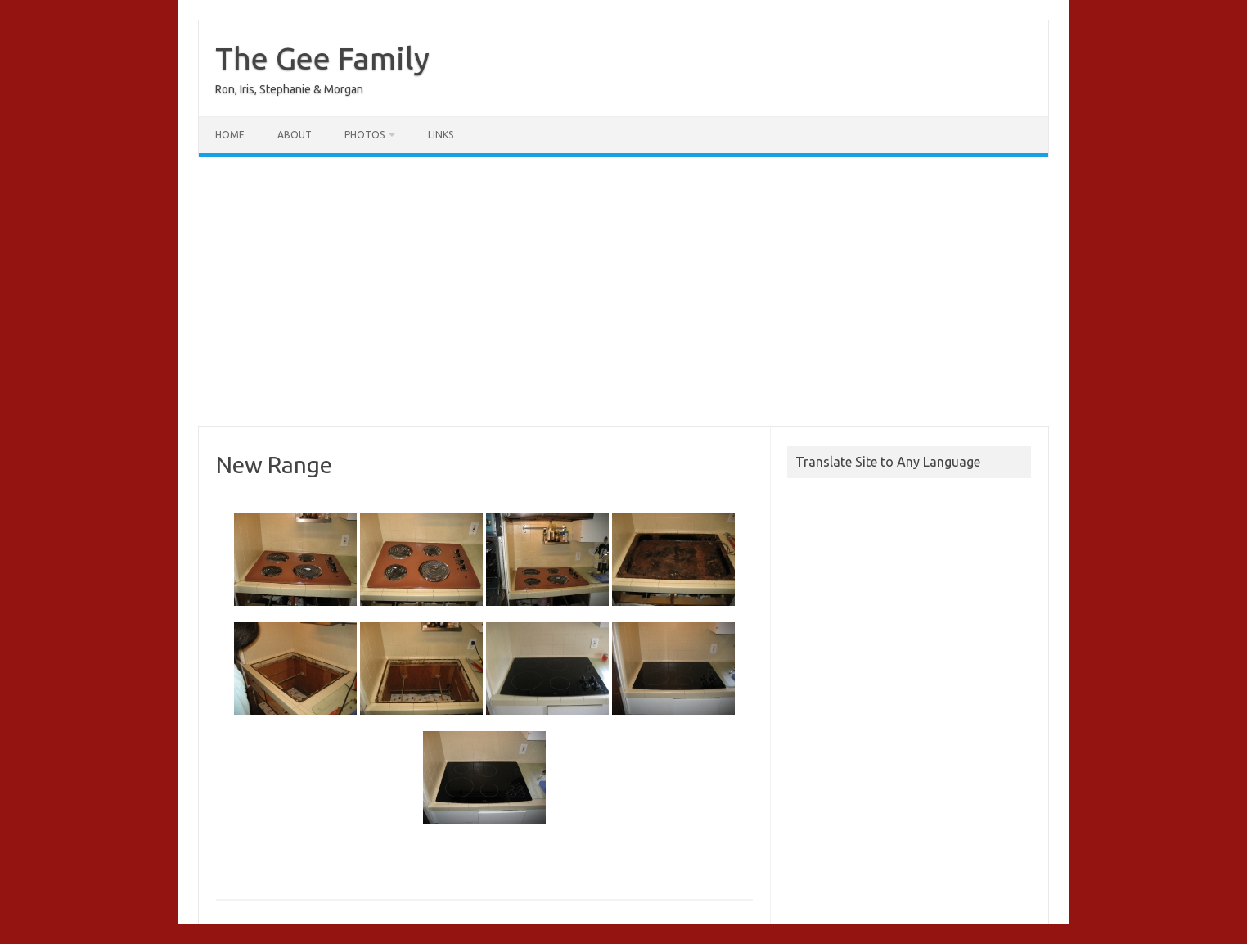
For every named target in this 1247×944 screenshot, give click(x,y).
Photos (364, 134)
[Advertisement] (623, 291)
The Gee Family (322, 58)
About (294, 134)
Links (440, 134)
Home (230, 134)
